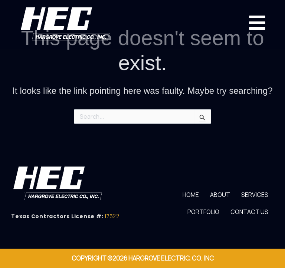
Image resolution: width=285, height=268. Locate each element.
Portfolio (203, 212)
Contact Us (249, 212)
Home (191, 195)
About (220, 195)
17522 (112, 216)
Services (254, 195)
